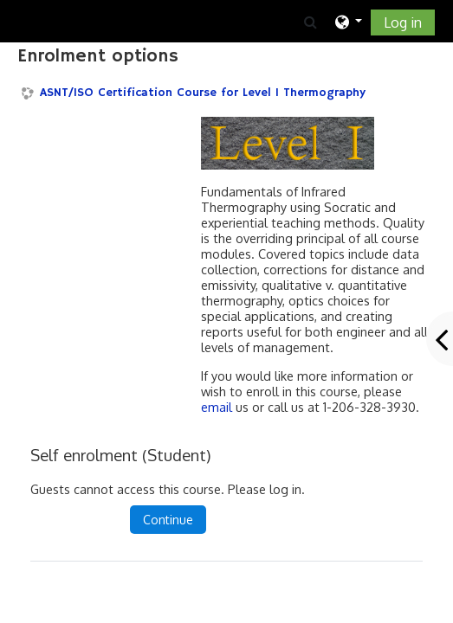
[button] (310, 21)
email (216, 406)
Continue (168, 519)
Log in (403, 22)
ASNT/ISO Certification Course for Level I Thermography (203, 93)
